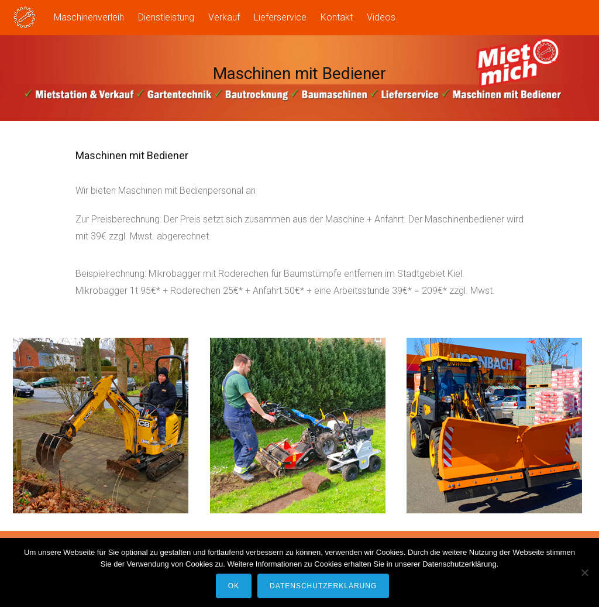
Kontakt (337, 17)
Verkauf (224, 17)
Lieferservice (280, 17)
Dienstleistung (166, 17)
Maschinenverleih (89, 17)
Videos (381, 17)
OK (233, 586)
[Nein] (584, 572)
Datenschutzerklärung (323, 586)
